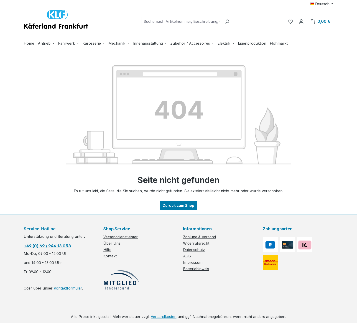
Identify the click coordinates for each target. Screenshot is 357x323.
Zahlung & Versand (199, 237)
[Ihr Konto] (301, 21)
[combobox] (181, 21)
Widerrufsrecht (196, 243)
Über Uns (111, 243)
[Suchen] (227, 21)
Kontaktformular (68, 288)
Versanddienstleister (120, 237)
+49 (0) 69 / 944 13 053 (47, 246)
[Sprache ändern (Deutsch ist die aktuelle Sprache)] (321, 4)
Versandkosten (163, 316)
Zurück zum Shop (178, 205)
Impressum (192, 262)
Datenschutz (194, 249)
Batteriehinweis (196, 269)
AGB (187, 256)
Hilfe (107, 249)
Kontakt (110, 256)
